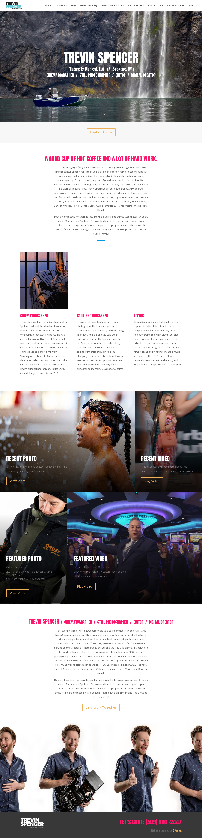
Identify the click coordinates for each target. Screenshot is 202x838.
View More (17, 481)
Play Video (151, 481)
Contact (192, 5)
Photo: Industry (88, 5)
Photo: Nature (136, 5)
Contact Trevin (101, 132)
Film (73, 5)
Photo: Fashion (175, 5)
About (47, 5)
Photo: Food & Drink (112, 5)
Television (61, 5)
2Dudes (177, 830)
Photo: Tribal (155, 5)
